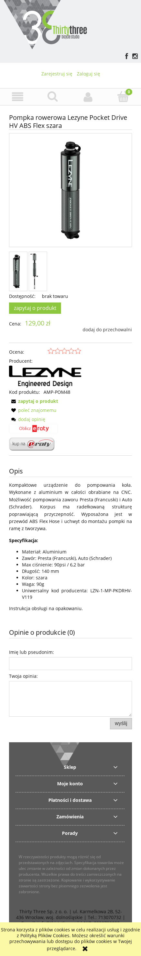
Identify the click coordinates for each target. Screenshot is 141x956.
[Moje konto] (88, 97)
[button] (17, 97)
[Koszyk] (123, 96)
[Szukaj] (52, 96)
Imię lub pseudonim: (31, 652)
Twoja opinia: (23, 676)
